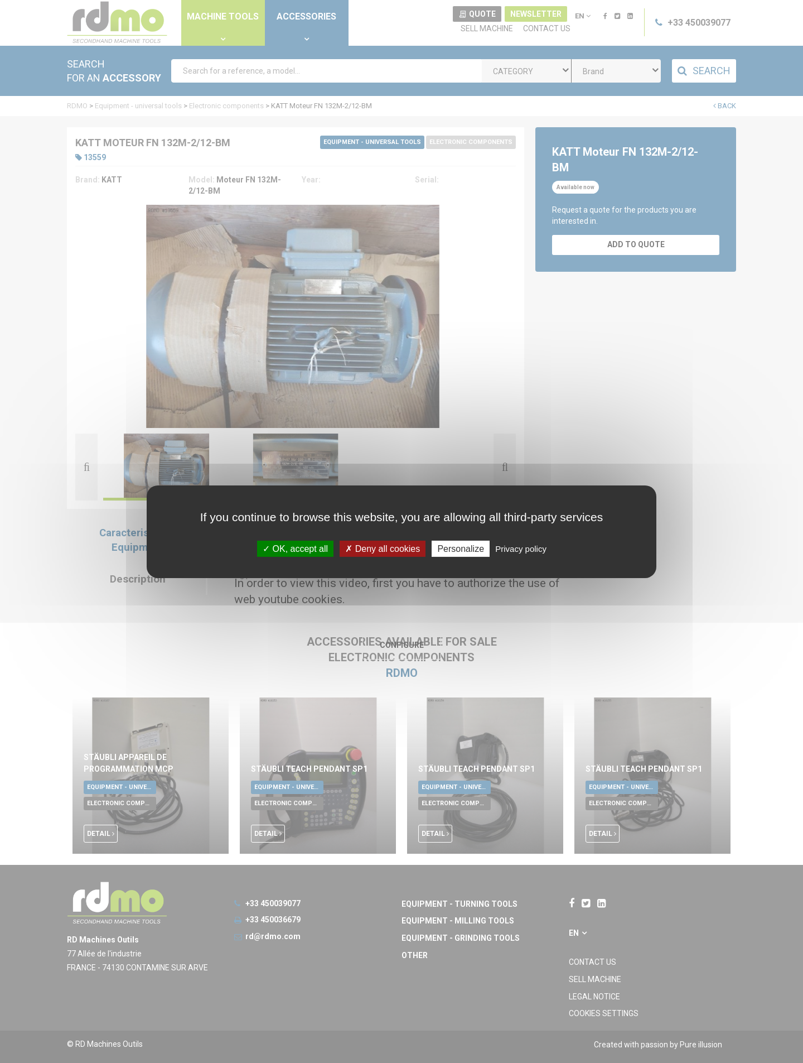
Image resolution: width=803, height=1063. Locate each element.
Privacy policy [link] (520, 548)
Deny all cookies (382, 548)
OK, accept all (295, 548)
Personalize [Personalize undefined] (460, 548)
